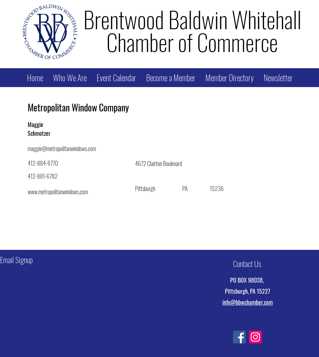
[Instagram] (255, 337)
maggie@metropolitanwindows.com (62, 148)
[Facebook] (239, 337)
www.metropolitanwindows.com (58, 191)
